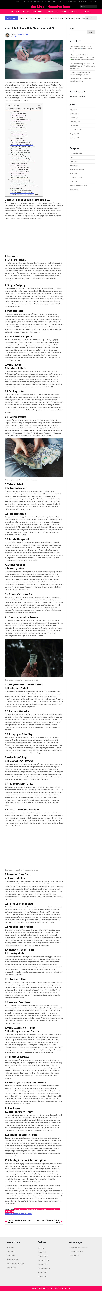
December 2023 (75, 122)
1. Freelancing (15, 111)
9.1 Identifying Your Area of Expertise (24, 182)
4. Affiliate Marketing (17, 138)
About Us (19, 1)
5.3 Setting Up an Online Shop (22, 152)
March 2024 (74, 114)
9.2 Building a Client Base (20, 184)
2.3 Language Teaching (20, 127)
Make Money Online (33, 1209)
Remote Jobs (86, 12)
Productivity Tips (51, 12)
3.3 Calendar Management (21, 136)
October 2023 (74, 126)
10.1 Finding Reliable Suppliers (22, 190)
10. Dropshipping (17, 188)
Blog (71, 157)
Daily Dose (25, 12)
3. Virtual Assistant (16, 130)
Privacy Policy (38, 1)
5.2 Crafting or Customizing (21, 150)
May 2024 (73, 110)
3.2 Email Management (20, 134)
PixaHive (67, 1288)
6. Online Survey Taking (17, 155)
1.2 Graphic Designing (20, 115)
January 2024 (74, 118)
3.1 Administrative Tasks (20, 132)
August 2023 (74, 134)
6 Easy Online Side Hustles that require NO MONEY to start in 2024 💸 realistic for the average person (82, 57)
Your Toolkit (37, 12)
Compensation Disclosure (53, 1)
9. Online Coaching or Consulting (20, 180)
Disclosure (92, 1)
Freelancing (74, 165)
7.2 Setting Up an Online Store (22, 167)
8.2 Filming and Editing (20, 175)
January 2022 (74, 138)
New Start (15, 12)
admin (15, 36)
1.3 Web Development (20, 117)
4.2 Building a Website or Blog (22, 142)
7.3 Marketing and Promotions (22, 169)
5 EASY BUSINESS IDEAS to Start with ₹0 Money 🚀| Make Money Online (81, 48)
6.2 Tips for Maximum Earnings (22, 159)
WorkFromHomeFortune (50, 6)
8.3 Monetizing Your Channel (21, 177)
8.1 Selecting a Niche (19, 173)
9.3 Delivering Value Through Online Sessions (26, 186)
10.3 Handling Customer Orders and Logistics (26, 194)
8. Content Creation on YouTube (20, 171)
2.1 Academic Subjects (20, 123)
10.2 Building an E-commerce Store (24, 192)
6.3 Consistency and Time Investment (24, 161)
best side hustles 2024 (25, 1213)
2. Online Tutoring (16, 121)
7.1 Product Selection (19, 165)
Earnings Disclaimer (70, 1)
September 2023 (76, 130)
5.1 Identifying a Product (20, 148)
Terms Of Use (83, 1)
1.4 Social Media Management (22, 119)
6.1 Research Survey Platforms (22, 157)
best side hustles (11, 1213)
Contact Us (28, 1)
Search (72, 29)
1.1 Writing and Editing (20, 113)
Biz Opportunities (20, 1209)
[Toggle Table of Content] (38, 106)
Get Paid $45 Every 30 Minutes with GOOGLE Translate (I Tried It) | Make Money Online (53, 18)
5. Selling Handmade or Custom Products (23, 146)
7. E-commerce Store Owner (19, 163)
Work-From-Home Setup (69, 12)
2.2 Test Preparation (19, 125)
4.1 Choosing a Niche (19, 140)
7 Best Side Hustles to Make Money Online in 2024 (24, 109)
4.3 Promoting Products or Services (23, 144)
